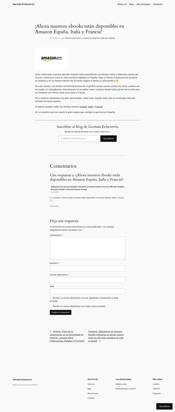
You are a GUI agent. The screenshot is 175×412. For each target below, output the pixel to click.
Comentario (56, 235)
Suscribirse (108, 138)
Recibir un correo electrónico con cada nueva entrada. (79, 306)
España (83, 106)
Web (52, 286)
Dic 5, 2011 (54, 38)
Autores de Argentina (91, 38)
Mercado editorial (108, 38)
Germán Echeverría (23, 4)
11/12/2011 (55, 192)
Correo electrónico (59, 274)
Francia (98, 106)
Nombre (54, 263)
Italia (90, 106)
